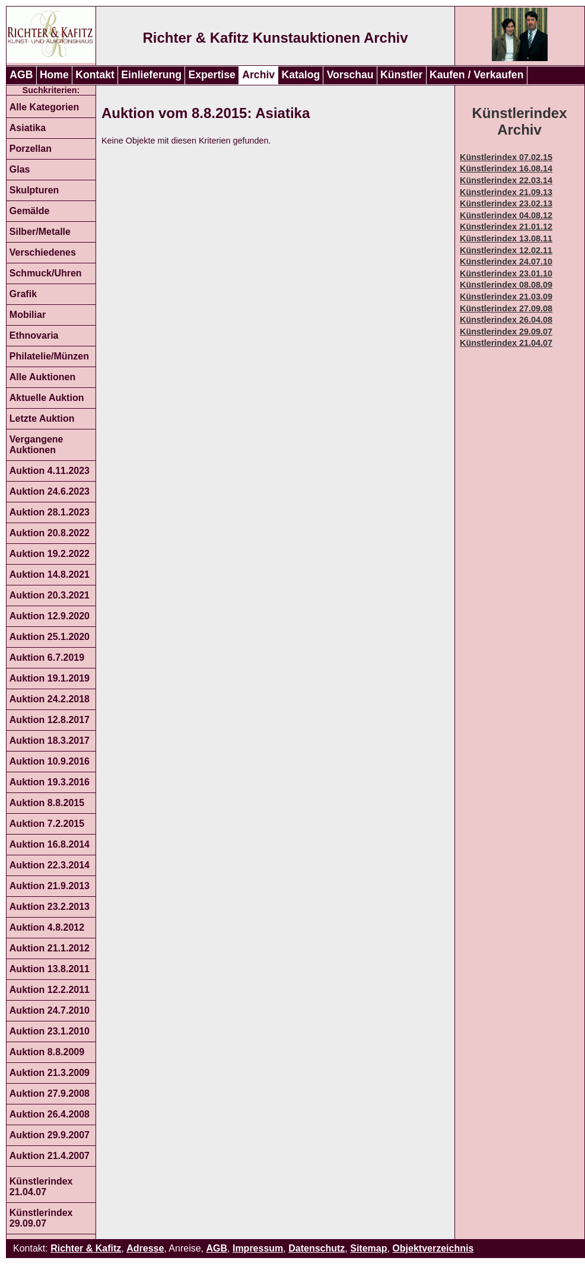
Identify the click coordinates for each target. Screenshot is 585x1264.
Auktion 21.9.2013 (49, 886)
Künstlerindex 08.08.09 (506, 284)
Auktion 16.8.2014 (49, 844)
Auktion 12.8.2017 (49, 720)
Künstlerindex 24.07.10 (506, 261)
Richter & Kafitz (85, 1248)
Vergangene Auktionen (36, 444)
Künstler (401, 75)
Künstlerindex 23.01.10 (506, 273)
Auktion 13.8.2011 (49, 969)
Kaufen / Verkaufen (476, 75)
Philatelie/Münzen (49, 356)
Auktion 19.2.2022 (49, 554)
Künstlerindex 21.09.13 (506, 192)
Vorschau (350, 75)
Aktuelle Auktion (46, 398)
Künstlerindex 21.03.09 (506, 296)
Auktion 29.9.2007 (49, 1135)
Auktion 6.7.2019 (46, 657)
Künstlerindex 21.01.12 (506, 226)
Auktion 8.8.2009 (46, 1052)
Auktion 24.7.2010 (49, 1010)
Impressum (258, 1248)
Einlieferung (151, 75)
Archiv (258, 75)
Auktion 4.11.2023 (49, 471)
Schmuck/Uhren (45, 273)
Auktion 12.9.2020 (49, 616)
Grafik (23, 294)
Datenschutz (316, 1248)
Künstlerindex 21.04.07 (41, 1186)
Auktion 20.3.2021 (49, 595)
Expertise (212, 75)
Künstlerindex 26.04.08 (506, 319)
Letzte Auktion (42, 418)
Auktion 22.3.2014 (49, 865)
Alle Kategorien (44, 107)
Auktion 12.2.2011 (49, 990)
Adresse (145, 1248)
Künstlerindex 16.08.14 (506, 168)
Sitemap (368, 1248)
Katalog (301, 75)
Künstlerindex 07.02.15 (506, 157)
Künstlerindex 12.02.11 (506, 250)
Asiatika (27, 128)
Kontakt (95, 75)
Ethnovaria (34, 335)
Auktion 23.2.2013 (49, 907)
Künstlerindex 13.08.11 (506, 238)
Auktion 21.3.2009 (49, 1073)
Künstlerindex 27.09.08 (506, 308)
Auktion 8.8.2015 (46, 803)
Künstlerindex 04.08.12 (506, 215)
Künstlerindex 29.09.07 (41, 1218)
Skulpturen (34, 190)
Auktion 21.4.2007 (49, 1156)
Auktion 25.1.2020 (49, 637)
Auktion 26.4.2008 (49, 1114)
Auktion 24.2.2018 (49, 699)
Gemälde (29, 211)
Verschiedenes (42, 252)
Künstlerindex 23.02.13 (506, 203)
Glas (19, 169)
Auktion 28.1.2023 (49, 512)
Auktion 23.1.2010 (49, 1031)
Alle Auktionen (42, 377)
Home (54, 75)
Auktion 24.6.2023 (49, 491)
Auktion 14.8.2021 (49, 574)
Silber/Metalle (40, 232)
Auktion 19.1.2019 (49, 678)
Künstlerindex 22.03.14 (506, 180)
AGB (21, 75)
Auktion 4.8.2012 (46, 927)
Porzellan (30, 149)
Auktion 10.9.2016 (49, 761)
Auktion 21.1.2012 (49, 948)
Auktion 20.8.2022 (49, 533)
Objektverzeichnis (432, 1248)
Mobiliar (27, 315)
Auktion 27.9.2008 (49, 1093)
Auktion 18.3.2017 (49, 741)
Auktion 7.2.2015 (46, 824)
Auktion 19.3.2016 (49, 782)
